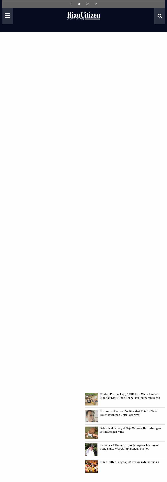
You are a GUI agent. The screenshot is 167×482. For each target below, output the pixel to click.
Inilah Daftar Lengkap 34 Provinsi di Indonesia (129, 462)
